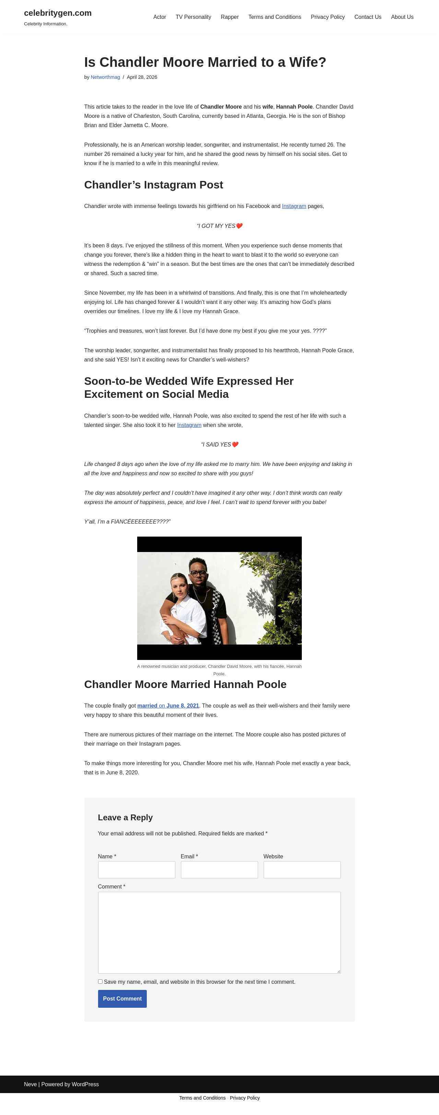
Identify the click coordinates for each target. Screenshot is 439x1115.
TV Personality (193, 17)
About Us (402, 17)
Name (107, 858)
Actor (159, 17)
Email (189, 858)
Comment (112, 889)
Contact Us (367, 17)
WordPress (85, 1106)
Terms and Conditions (274, 17)
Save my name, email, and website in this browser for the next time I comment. (199, 984)
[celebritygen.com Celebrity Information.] (58, 17)
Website (273, 858)
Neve (30, 1106)
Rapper (229, 17)
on (169, 707)
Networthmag (105, 77)
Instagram (295, 206)
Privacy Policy (327, 17)
